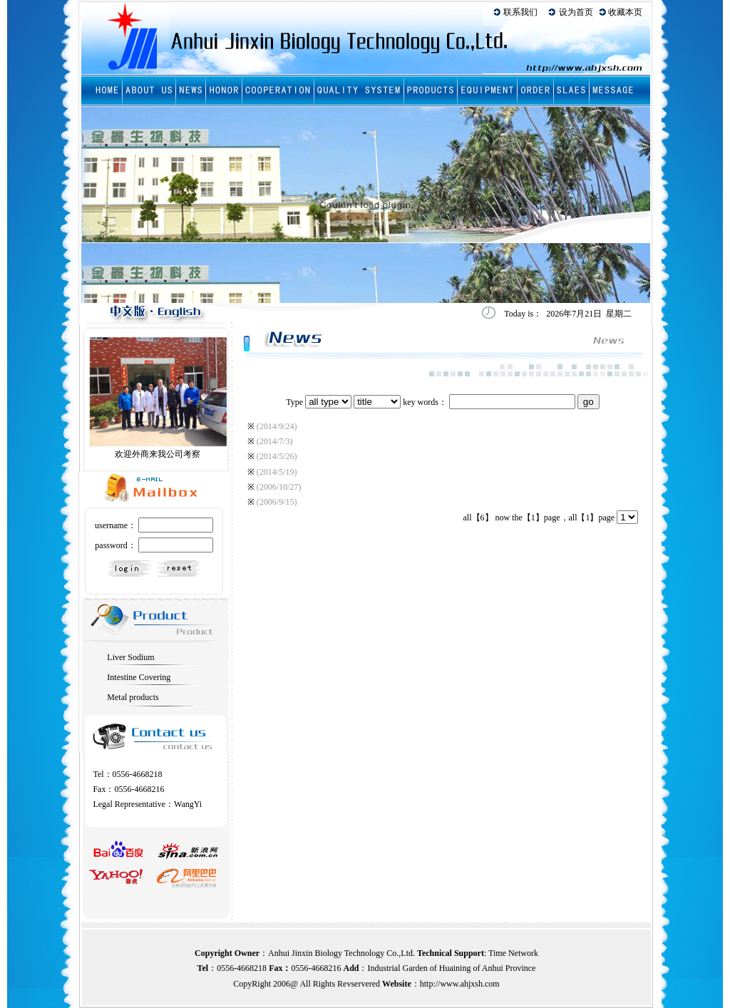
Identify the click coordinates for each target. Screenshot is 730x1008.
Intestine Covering (138, 677)
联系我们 (520, 12)
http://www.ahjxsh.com (460, 984)
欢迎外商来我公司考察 (157, 454)
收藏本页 (625, 12)
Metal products (132, 697)
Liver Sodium (130, 657)
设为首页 (576, 12)
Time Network (513, 953)
